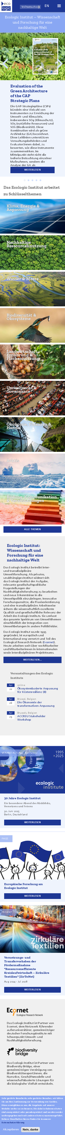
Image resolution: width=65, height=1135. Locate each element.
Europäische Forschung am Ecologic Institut (23, 886)
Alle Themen (32, 529)
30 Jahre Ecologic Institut (22, 798)
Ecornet (49, 642)
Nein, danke (30, 1131)
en (47, 6)
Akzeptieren (11, 1131)
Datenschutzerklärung (13, 1125)
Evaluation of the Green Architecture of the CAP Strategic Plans (28, 93)
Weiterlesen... (32, 660)
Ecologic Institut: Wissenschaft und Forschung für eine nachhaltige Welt (25, 552)
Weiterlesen (32, 170)
